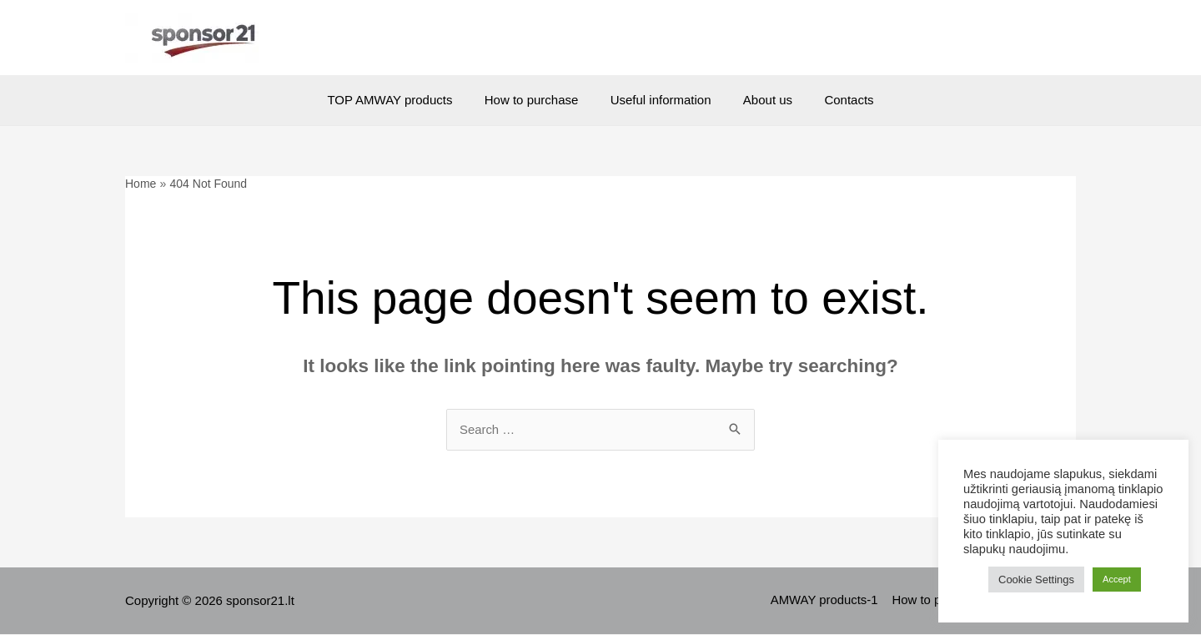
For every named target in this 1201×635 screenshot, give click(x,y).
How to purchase (538, 100)
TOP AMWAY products (403, 100)
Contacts (835, 100)
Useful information (661, 100)
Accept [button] (1117, 579)
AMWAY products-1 (827, 601)
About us (761, 100)
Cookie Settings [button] (1036, 579)
